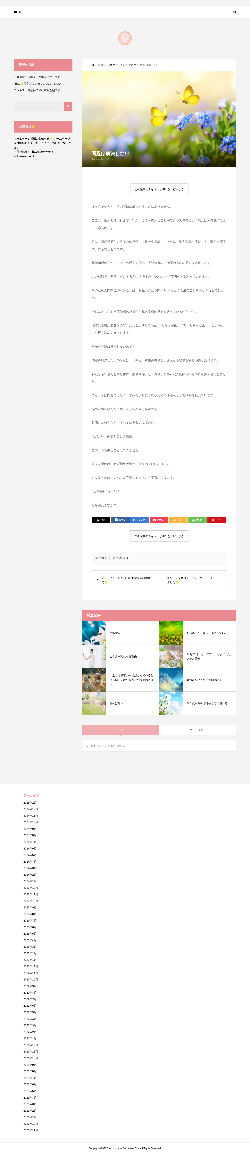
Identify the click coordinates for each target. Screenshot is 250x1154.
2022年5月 (30, 1012)
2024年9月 (30, 828)
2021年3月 (30, 1104)
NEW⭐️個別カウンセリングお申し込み (39, 83)
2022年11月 (30, 973)
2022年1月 (30, 1038)
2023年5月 (30, 933)
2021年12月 (30, 1045)
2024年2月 (30, 874)
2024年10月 (30, 822)
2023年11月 (30, 894)
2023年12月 (30, 887)
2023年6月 (30, 927)
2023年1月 (30, 959)
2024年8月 (30, 835)
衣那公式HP (21, 151)
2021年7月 (30, 1077)
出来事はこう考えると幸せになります (37, 76)
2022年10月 (30, 979)
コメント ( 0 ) (120, 729)
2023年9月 (30, 907)
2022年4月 (30, 1018)
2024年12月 (30, 809)
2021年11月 (30, 1051)
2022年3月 (30, 1025)
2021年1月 (30, 1117)
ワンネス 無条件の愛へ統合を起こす (37, 90)
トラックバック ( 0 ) (197, 729)
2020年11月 (30, 1130)
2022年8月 (30, 992)
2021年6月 (30, 1084)
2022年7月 (30, 999)
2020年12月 (30, 1123)
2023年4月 (30, 940)
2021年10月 (30, 1058)
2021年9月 (30, 1064)
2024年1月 (30, 881)
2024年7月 (30, 841)
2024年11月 (30, 815)
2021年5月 (30, 1091)
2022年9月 (30, 986)
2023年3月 (30, 946)
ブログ (110, 158)
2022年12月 (30, 966)
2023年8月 (30, 913)
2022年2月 (30, 1032)
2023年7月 (30, 920)
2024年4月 (30, 861)
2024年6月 (30, 848)
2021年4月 (30, 1097)
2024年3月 (30, 868)
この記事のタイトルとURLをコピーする (159, 189)
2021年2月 (30, 1110)
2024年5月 (30, 855)
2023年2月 (30, 953)
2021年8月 (30, 1071)
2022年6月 (30, 1005)
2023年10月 (30, 900)
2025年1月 (30, 802)
